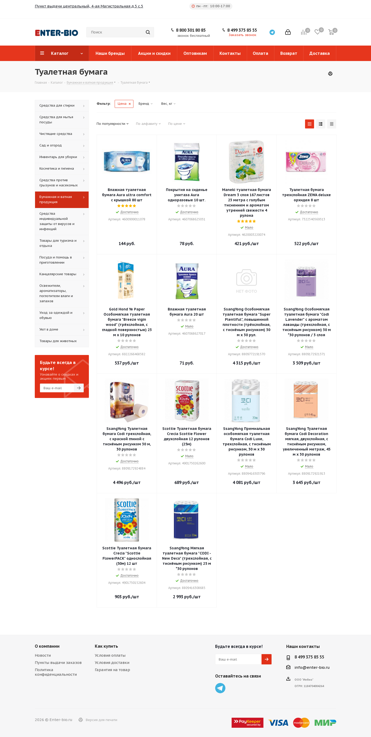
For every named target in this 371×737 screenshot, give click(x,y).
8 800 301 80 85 (191, 30)
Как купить (106, 646)
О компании (47, 646)
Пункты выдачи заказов (58, 662)
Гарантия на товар (112, 669)
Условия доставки (112, 662)
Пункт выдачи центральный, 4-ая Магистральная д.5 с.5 (89, 6)
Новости (43, 655)
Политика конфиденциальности (56, 672)
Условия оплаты (110, 655)
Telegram (220, 688)
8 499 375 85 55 (242, 30)
